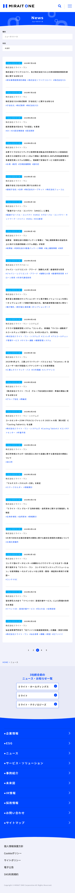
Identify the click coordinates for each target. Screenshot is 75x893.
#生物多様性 (12, 516)
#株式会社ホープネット (35, 189)
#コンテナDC (12, 579)
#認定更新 (30, 130)
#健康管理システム (43, 340)
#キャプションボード (41, 307)
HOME (5, 662)
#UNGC (37, 214)
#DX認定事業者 (18, 130)
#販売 (15, 164)
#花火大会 (41, 608)
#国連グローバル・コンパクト (19, 214)
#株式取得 (21, 105)
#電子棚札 (11, 307)
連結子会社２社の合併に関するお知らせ (23, 185)
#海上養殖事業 (51, 248)
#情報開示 (28, 487)
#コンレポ (46, 336)
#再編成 (23, 399)
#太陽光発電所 (12, 542)
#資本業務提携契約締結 (16, 80)
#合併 (21, 189)
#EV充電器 (36, 369)
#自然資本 (23, 516)
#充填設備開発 (25, 164)
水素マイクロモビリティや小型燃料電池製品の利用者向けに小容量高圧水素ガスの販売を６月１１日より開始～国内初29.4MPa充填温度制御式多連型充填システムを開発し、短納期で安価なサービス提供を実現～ (37, 156)
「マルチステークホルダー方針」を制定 (23, 483)
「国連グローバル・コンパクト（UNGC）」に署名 (27, 210)
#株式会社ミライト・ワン (17, 634)
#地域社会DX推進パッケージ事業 (29, 248)
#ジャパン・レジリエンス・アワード (22, 273)
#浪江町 (9, 462)
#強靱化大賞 (45, 273)
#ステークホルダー (15, 487)
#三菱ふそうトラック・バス (18, 369)
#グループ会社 (13, 399)
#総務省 (10, 248)
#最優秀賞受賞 (58, 273)
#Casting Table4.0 (50, 428)
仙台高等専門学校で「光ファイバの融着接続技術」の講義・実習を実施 (37, 630)
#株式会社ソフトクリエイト (40, 80)
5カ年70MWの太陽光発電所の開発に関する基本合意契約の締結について (37, 538)
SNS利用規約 (11, 874)
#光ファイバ (57, 634)
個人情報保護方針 (13, 846)
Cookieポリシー (13, 853)
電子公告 (9, 867)
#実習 (49, 634)
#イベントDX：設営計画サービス (21, 608)
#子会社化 (11, 105)
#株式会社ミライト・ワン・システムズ (23, 336)
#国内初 (36, 164)
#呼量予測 (21, 432)
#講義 (42, 634)
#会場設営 (52, 608)
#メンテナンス (48, 369)
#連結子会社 (12, 189)
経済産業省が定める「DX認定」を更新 (23, 126)
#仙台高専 (34, 634)
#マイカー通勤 (27, 340)
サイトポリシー (12, 860)
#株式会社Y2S (59, 80)
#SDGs (30, 219)
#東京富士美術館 (24, 307)
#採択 (61, 248)
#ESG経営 (38, 219)
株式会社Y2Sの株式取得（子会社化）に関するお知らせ (30, 101)
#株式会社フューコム (55, 189)
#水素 (9, 164)
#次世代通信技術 (24, 277)
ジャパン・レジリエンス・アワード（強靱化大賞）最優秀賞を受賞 (35, 269)
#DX (8, 130)
